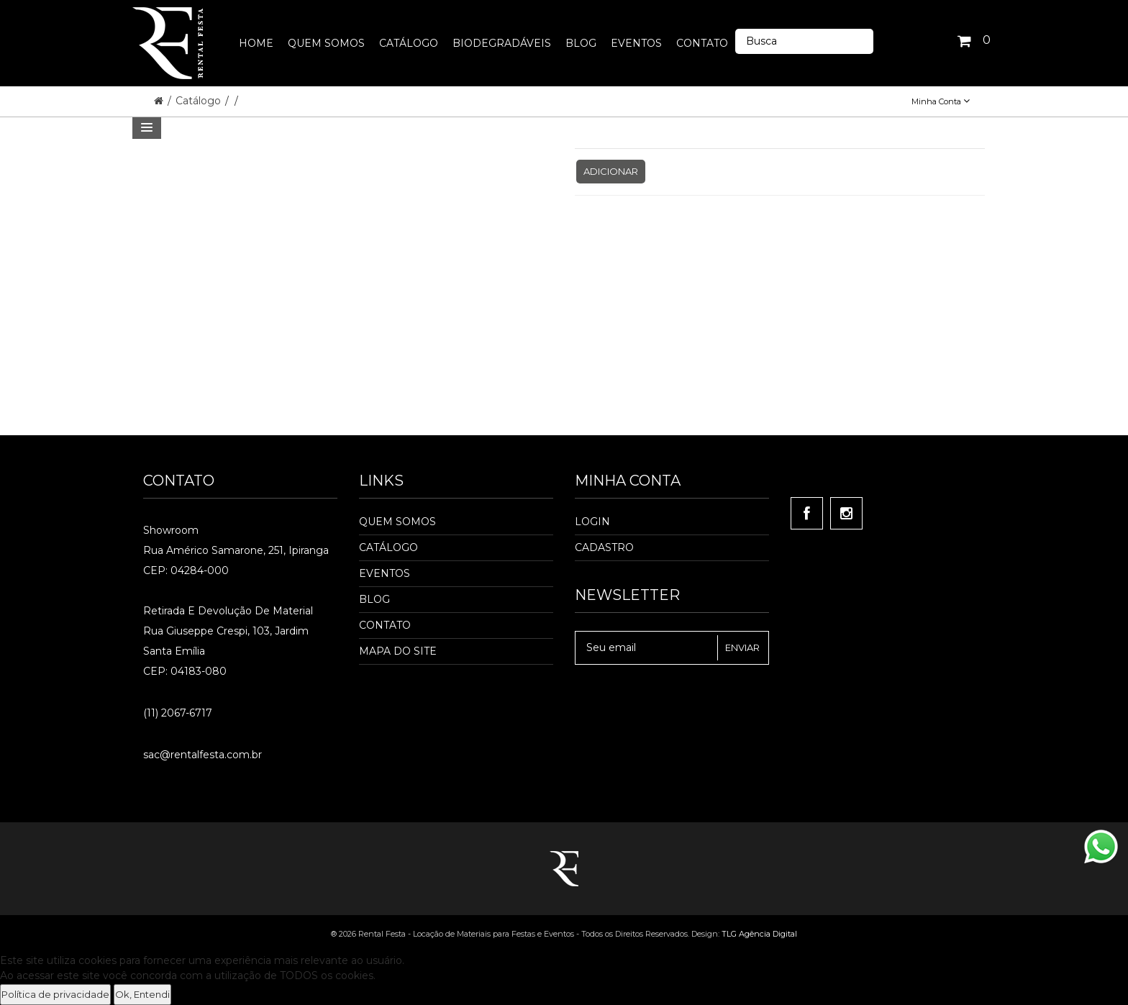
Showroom (171, 530)
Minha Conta (940, 101)
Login (592, 521)
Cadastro (604, 547)
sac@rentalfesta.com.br (202, 754)
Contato (385, 625)
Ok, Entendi (142, 994)
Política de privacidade (55, 994)
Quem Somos (397, 521)
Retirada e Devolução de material (228, 610)
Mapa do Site (398, 651)
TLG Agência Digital (759, 934)
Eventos (384, 573)
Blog (374, 599)
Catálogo (200, 100)
